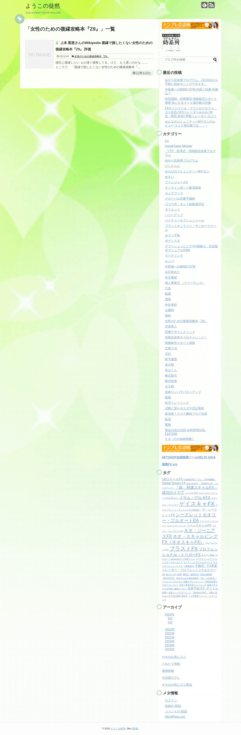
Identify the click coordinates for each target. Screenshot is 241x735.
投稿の (173, 706)
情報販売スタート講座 (180, 342)
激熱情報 (168, 670)
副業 (168, 293)
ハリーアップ (174, 215)
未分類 (169, 364)
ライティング (174, 255)
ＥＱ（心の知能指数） (180, 439)
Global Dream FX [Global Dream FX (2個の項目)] (174, 483)
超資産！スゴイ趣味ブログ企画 (186, 413)
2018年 (170, 649)
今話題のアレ (171, 677)
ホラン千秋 (172, 235)
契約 (168, 315)
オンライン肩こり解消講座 (183, 187)
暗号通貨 (171, 359)
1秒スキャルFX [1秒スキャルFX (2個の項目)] (172, 479)
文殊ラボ (171, 348)
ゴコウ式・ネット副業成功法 (184, 204)
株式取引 (171, 375)
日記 (168, 353)
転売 (168, 419)
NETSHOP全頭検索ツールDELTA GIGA (189, 457)
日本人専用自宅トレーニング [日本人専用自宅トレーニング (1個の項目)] (192, 585)
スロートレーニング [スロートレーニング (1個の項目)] (176, 526)
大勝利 (169, 310)
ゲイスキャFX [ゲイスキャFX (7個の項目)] (196, 504)
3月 (170, 622)
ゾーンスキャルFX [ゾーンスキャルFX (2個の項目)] (198, 525)
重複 (168, 424)
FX (167, 141)
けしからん (172, 166)
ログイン (171, 700)
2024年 (170, 614)
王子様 (169, 386)
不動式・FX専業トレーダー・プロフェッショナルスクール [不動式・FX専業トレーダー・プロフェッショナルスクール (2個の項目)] (189, 570)
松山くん (171, 370)
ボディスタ (172, 240)
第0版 (135, 728)
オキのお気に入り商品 (177, 684)
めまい (169, 176)
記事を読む (143, 73)
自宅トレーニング (177, 402)
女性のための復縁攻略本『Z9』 (92, 56)
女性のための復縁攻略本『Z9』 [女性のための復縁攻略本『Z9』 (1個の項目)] (190, 578)
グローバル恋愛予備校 (180, 198)
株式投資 (171, 381)
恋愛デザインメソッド (180, 332)
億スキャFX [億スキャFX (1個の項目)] (171, 574)
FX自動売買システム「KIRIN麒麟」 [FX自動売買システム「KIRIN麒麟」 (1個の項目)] (199, 479)
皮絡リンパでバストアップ (183, 392)
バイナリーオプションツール (184, 220)
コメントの (176, 711)
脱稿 (168, 397)
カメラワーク (174, 193)
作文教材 (171, 277)
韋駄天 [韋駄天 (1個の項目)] (184, 596)
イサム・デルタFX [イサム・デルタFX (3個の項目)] (194, 497)
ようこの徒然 (42, 6)
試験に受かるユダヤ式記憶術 (184, 408)
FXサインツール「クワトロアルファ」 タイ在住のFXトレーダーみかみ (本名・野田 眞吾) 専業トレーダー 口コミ (191, 112)
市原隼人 (171, 326)
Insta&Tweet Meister (178, 146)
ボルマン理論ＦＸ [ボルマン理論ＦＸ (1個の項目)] (209, 555)
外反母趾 (171, 304)
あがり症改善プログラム (181, 160)
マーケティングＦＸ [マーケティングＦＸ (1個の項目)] (205, 559)
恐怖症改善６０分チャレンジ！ (186, 337)
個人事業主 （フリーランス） (185, 282)
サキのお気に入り (174, 656)
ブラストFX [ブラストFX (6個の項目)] (183, 548)
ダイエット (172, 209)
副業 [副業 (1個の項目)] (180, 574)
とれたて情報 (171, 663)
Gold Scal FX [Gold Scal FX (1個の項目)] (192, 483)
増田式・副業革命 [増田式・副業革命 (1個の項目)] (190, 574)
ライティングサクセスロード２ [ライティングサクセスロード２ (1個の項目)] (197, 562)
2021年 (170, 637)
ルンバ (169, 261)
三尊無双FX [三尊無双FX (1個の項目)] (188, 566)
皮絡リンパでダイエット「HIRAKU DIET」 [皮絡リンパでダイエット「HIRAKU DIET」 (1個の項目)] (188, 593)
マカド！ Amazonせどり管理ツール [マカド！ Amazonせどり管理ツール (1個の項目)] (178, 559)
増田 (168, 299)
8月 (170, 618)
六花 (168, 288)
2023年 (170, 629)
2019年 (170, 645)
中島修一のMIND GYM (180, 266)
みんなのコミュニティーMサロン (187, 171)
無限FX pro (170, 464)
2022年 (170, 633)
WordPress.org (175, 716)
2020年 (170, 641)
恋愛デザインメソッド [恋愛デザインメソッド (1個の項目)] (193, 581)
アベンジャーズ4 (176, 182)
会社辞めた (172, 272)
